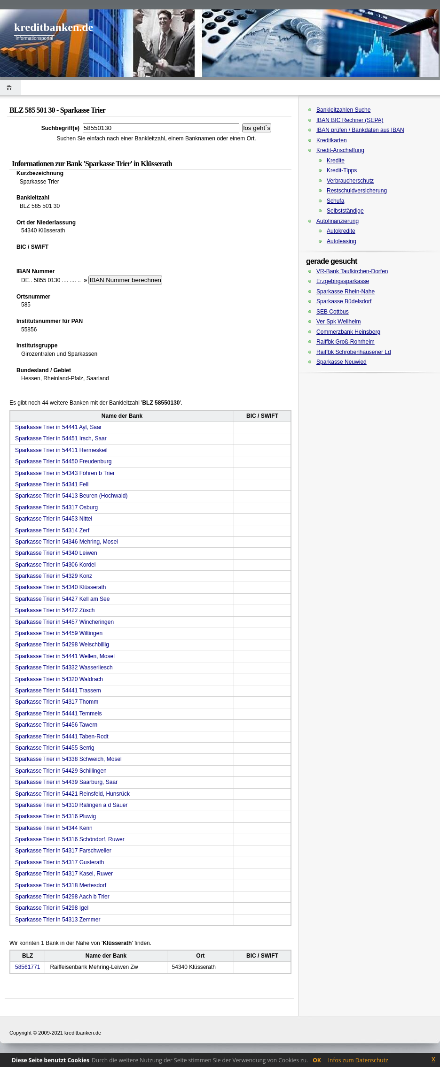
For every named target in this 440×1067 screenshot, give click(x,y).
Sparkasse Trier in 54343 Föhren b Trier (65, 473)
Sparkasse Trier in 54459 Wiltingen (58, 633)
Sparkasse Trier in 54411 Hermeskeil (61, 450)
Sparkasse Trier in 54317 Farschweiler (63, 850)
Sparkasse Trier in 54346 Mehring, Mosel (66, 541)
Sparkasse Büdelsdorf (343, 301)
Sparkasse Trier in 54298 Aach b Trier (62, 896)
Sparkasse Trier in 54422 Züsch (54, 610)
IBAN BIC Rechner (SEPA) (350, 120)
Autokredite (341, 231)
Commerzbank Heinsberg (348, 332)
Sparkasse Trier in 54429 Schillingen (61, 771)
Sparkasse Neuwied (341, 362)
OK (317, 1060)
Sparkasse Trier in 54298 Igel (51, 908)
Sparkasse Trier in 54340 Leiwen (56, 553)
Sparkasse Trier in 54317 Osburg (56, 507)
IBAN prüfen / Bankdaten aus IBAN (360, 130)
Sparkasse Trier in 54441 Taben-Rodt (62, 736)
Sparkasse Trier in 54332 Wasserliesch (64, 667)
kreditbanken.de (53, 27)
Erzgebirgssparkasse (342, 281)
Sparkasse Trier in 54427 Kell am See (62, 599)
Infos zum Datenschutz (358, 1060)
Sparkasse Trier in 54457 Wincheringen (64, 622)
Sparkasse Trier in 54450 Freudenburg (63, 461)
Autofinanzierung (337, 221)
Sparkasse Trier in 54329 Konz (53, 576)
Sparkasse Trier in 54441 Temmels (58, 713)
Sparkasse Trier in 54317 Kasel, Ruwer (64, 873)
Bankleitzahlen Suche (343, 110)
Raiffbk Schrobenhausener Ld (353, 352)
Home (10, 87)
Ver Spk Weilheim (338, 321)
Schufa (335, 201)
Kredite (336, 160)
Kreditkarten (331, 140)
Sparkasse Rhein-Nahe (345, 291)
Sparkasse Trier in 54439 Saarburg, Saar (66, 782)
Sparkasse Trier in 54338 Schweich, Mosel (68, 759)
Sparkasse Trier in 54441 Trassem (58, 690)
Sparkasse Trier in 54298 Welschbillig (62, 644)
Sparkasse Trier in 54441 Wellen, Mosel (65, 656)
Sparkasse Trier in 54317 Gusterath (59, 862)
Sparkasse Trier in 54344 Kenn (54, 828)
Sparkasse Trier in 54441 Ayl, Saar (58, 427)
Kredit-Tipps (342, 170)
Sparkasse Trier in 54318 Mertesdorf (60, 885)
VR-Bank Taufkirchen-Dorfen (352, 271)
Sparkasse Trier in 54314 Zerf (52, 530)
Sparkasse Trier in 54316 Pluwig (55, 816)
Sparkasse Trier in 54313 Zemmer (57, 919)
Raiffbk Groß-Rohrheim (345, 341)
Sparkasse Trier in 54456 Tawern (56, 725)
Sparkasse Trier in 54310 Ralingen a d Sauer (71, 805)
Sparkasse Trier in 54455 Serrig (54, 748)
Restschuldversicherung (357, 190)
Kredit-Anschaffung (340, 150)
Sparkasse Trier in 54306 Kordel (55, 564)
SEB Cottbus (332, 311)
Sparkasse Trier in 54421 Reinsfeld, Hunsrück (72, 794)
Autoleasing (341, 241)
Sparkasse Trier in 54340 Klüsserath (60, 587)
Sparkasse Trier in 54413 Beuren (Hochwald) (71, 495)
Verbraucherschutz (350, 180)
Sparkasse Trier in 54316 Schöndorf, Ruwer (70, 839)
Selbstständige (345, 210)
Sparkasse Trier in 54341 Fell (51, 484)
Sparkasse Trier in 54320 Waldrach (59, 679)
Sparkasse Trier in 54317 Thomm (56, 702)
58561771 (27, 967)
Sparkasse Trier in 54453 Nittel (53, 518)
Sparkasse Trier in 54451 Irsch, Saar (61, 438)
